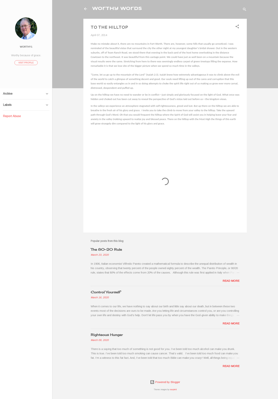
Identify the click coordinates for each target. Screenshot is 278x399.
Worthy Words (117, 9)
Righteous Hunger (107, 335)
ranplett (173, 389)
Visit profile (26, 62)
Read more (231, 280)
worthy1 (26, 46)
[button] (237, 27)
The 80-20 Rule (106, 249)
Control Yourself (105, 292)
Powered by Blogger (165, 382)
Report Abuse (12, 116)
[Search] (244, 10)
